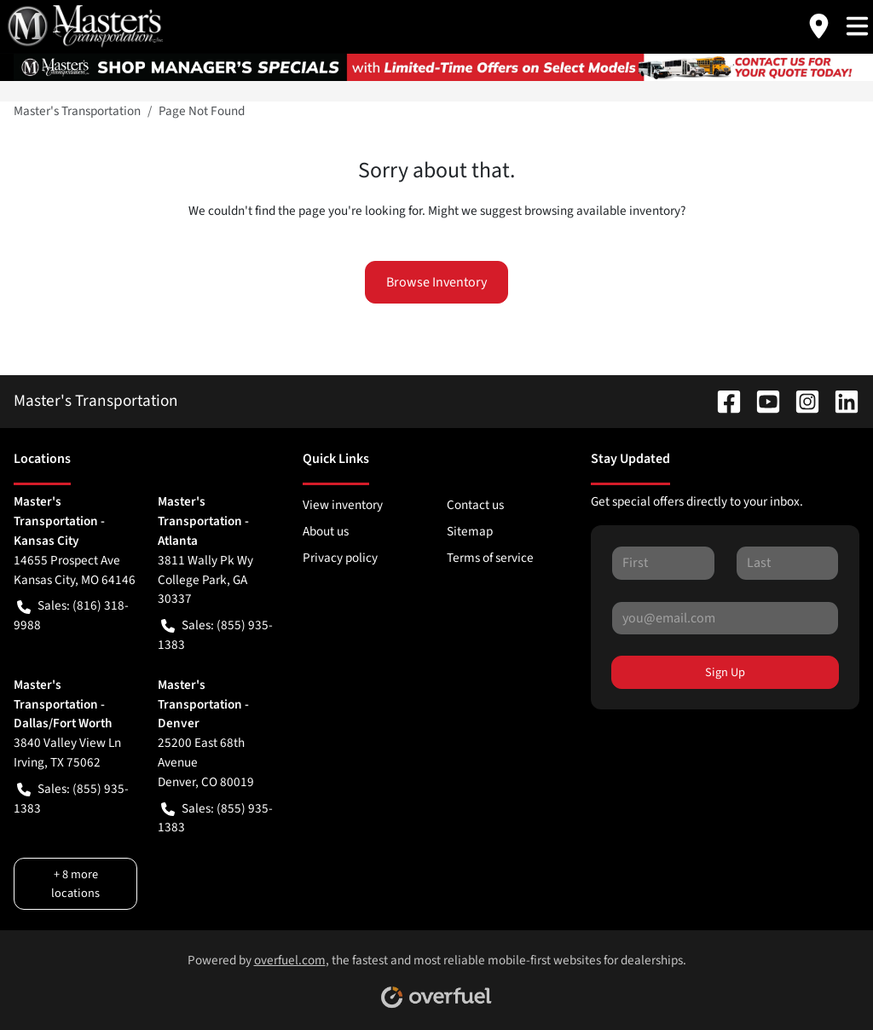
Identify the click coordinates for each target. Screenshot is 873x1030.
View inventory (343, 504)
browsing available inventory (602, 210)
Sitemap (470, 531)
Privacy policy (340, 557)
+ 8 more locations (75, 883)
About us (326, 531)
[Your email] (725, 618)
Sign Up (725, 672)
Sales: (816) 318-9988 (71, 615)
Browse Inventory (436, 282)
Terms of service (490, 557)
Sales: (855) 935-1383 (215, 635)
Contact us (475, 504)
